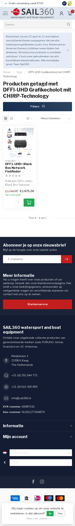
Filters (37, 106)
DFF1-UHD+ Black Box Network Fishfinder (18, 167)
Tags (19, 72)
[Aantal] (19, 203)
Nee (60, 513)
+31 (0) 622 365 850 (24, 387)
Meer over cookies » (38, 518)
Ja (50, 513)
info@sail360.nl (21, 398)
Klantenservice (38, 304)
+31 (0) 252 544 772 (24, 375)
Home (6, 72)
